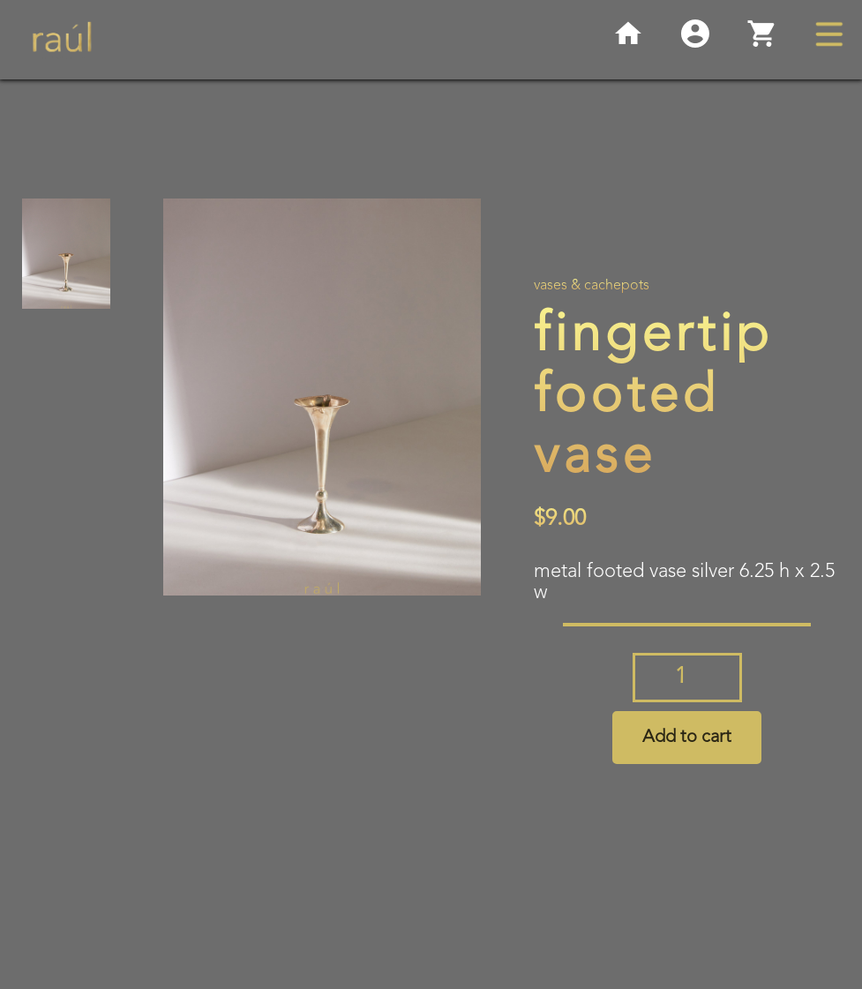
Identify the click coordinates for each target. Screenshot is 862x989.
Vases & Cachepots (591, 286)
